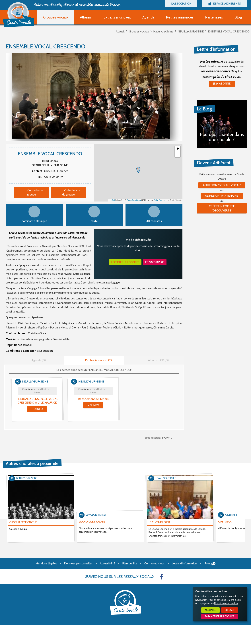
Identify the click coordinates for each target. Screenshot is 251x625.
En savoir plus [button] (154, 262)
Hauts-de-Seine (163, 31)
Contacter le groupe (35, 192)
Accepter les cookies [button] (125, 262)
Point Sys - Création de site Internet (210, 564)
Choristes (37, 391)
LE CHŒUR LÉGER (159, 522)
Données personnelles (226, 603)
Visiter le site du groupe (71, 192)
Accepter (210, 610)
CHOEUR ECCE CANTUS (23, 522)
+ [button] (177, 149)
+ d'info (37, 409)
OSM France (159, 200)
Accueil (120, 31)
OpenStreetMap (134, 200)
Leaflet (112, 200)
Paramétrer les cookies (219, 616)
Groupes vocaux (139, 31)
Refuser (229, 610)
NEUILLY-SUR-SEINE (191, 31)
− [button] (177, 154)
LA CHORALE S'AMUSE (92, 521)
